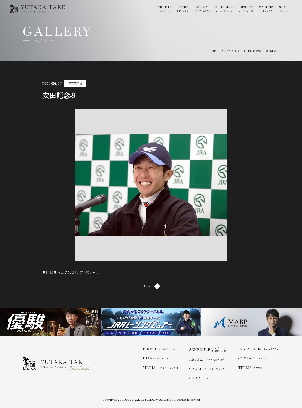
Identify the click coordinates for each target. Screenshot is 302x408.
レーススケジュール (224, 8)
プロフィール (165, 8)
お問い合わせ (255, 358)
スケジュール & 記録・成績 (207, 349)
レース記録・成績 (246, 8)
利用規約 (250, 368)
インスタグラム (258, 349)
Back (151, 286)
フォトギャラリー (266, 8)
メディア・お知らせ (201, 8)
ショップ (283, 8)
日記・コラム (182, 8)
